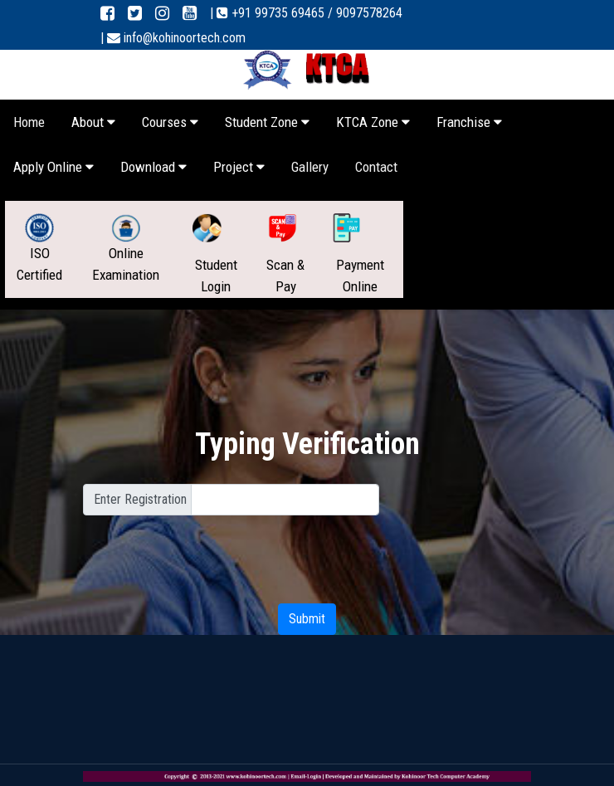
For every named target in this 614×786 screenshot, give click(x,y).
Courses (170, 122)
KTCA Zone (373, 122)
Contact (376, 167)
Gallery (310, 167)
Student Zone (267, 122)
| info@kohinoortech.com (173, 38)
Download (153, 167)
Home (29, 122)
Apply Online (53, 167)
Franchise (469, 122)
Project (239, 167)
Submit (307, 619)
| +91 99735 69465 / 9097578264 (306, 13)
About (93, 122)
